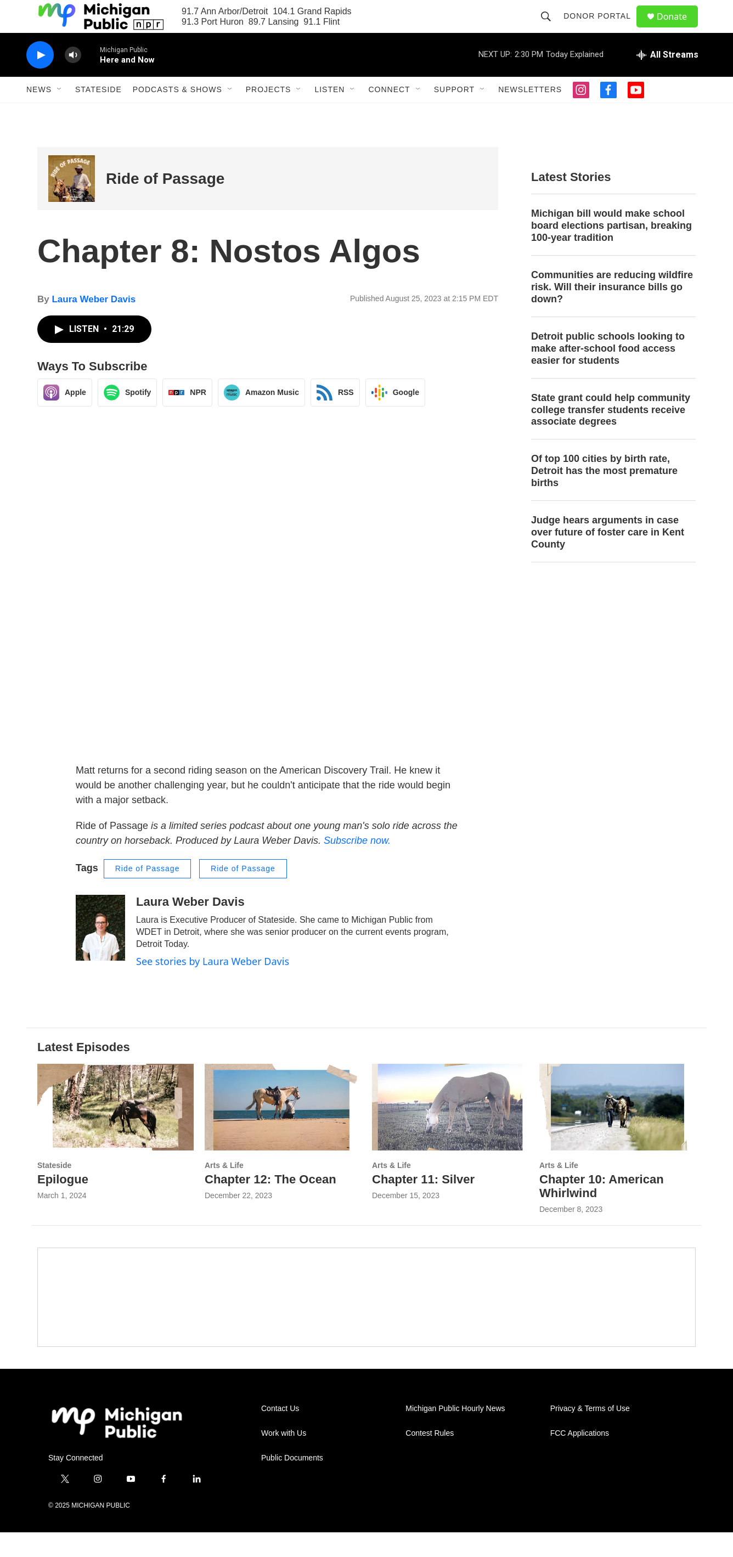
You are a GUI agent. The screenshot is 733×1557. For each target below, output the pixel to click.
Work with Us (283, 1458)
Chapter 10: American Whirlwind (601, 1211)
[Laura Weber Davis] (100, 952)
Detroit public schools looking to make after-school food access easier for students (608, 373)
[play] (40, 80)
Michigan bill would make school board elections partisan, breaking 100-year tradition (611, 250)
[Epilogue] (115, 1132)
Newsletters (530, 114)
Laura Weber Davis (94, 324)
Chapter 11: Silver (423, 1204)
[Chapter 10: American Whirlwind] (617, 1132)
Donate (679, 29)
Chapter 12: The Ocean (270, 1204)
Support (454, 114)
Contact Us (280, 1433)
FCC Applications (579, 1458)
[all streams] (667, 79)
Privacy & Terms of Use (590, 1433)
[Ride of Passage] (71, 203)
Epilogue (62, 1204)
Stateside (98, 114)
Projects (268, 114)
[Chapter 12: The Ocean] (283, 1132)
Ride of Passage (165, 203)
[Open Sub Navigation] (59, 114)
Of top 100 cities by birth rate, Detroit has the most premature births (604, 495)
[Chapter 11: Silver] (450, 1132)
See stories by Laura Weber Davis (212, 985)
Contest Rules (429, 1458)
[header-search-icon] (550, 28)
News (39, 114)
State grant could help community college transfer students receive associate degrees (610, 434)
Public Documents (292, 1483)
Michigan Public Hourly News (455, 1433)
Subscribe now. (357, 865)
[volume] (73, 79)
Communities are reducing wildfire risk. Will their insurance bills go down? (612, 311)
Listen (329, 114)
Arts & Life (224, 1190)
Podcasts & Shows (177, 114)
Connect (389, 114)
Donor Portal (602, 28)
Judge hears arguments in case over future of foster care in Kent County (607, 556)
